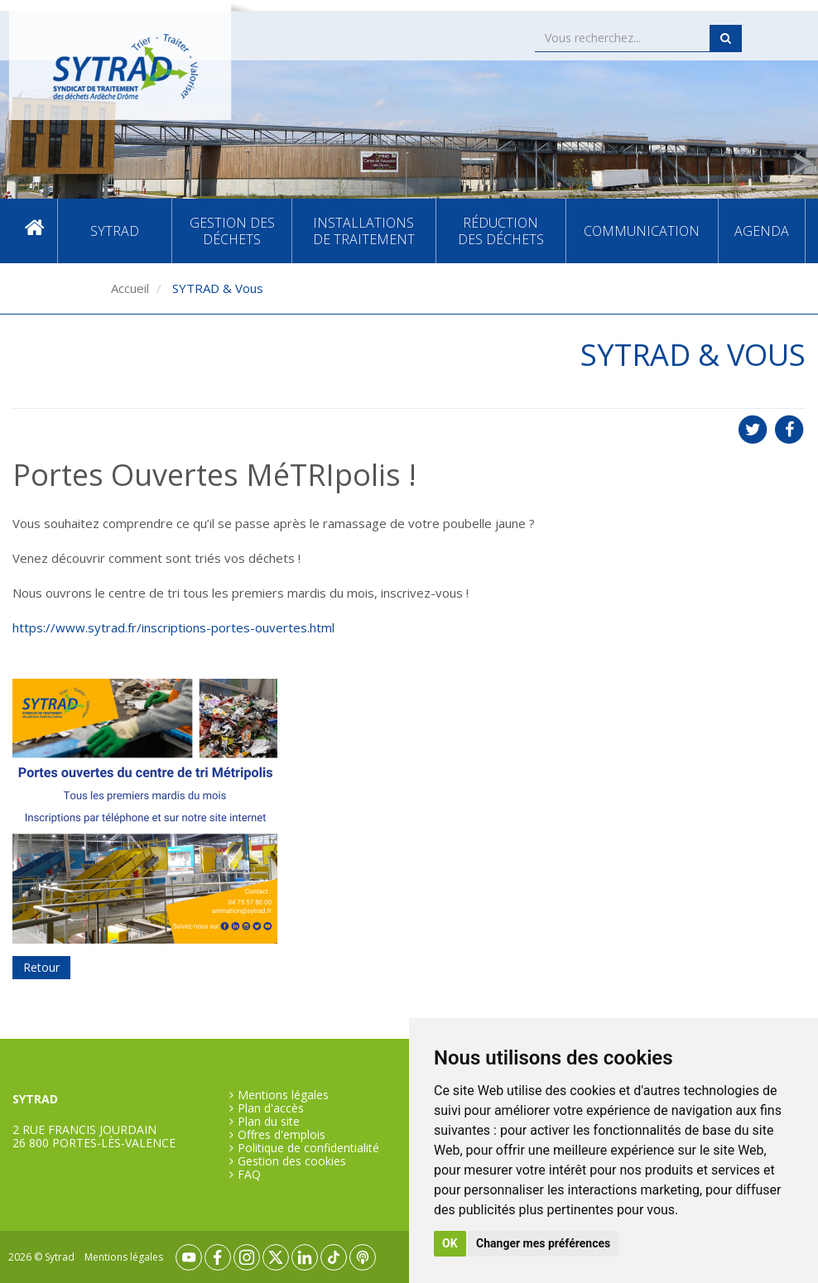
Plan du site (269, 1121)
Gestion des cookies (292, 1161)
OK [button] (450, 1243)
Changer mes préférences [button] (543, 1243)
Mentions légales (283, 1095)
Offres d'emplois (281, 1134)
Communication (642, 231)
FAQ (249, 1174)
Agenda (761, 231)
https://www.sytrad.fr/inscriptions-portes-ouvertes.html (173, 627)
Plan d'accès (271, 1108)
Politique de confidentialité (308, 1148)
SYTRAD (114, 231)
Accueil (34, 231)
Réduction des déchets (501, 231)
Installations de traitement (364, 231)
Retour (41, 967)
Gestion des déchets (232, 231)
